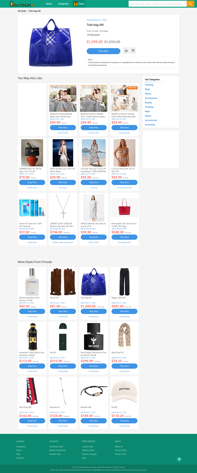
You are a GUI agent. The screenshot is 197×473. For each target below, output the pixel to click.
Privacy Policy (121, 450)
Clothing (149, 85)
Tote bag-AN (86, 298)
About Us (119, 447)
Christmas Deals (56, 447)
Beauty (148, 102)
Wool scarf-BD (25, 407)
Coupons (20, 458)
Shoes (148, 93)
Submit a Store (88, 450)
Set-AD (53, 352)
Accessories (151, 98)
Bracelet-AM (86, 407)
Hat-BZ (114, 407)
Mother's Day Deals (57, 450)
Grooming (150, 124)
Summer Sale (55, 454)
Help (84, 458)
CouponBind (97, 470)
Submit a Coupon (89, 454)
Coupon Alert (87, 447)
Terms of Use (120, 454)
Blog (18, 454)
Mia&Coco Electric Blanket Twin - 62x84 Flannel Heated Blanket (93, 116)
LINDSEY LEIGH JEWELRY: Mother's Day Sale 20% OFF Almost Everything (61, 226)
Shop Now (103, 51)
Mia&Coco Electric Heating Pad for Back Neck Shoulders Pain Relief (124, 116)
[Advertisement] (32, 109)
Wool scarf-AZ (117, 352)
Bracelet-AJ (55, 407)
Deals (78, 3)
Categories (63, 3)
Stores (49, 3)
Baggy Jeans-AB (118, 298)
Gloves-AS (54, 298)
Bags (147, 89)
